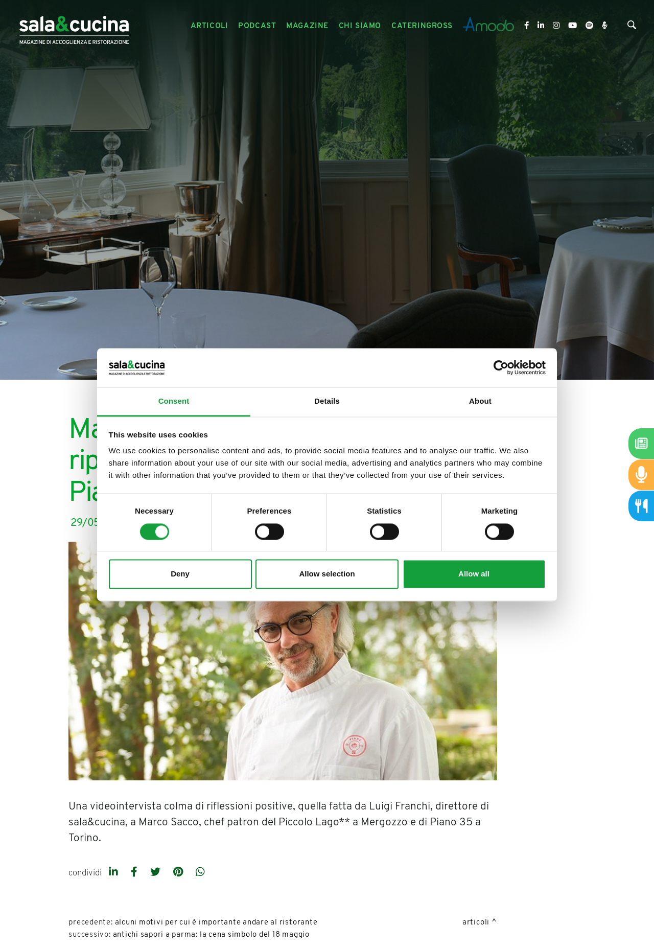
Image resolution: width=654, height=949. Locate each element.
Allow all (473, 574)
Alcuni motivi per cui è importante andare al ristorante (216, 923)
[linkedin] (115, 873)
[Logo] (74, 26)
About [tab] (480, 401)
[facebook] (135, 873)
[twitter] (156, 873)
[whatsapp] (200, 873)
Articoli (475, 923)
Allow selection (327, 574)
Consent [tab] (174, 401)
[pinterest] (179, 873)
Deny (180, 574)
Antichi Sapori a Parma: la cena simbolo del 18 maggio (211, 935)
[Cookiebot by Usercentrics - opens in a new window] (501, 367)
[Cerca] (631, 27)
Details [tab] (327, 401)
